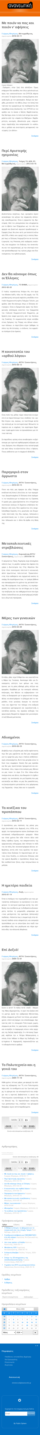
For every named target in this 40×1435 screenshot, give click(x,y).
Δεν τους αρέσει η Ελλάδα (18, 1243)
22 (27, 1325)
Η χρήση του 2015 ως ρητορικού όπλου (19, 1266)
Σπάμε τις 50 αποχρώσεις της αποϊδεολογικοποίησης (16, 1260)
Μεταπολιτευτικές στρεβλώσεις (16, 545)
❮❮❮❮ (8, 1126)
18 (4, 1316)
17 (36, 1322)
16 (32, 1322)
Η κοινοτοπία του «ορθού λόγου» (16, 354)
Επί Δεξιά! (10, 950)
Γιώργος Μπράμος (10, 34)
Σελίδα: (14, 1120)
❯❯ (25, 1126)
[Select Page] (20, 1120)
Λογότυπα (8, 1365)
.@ (21, 1383)
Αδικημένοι (11, 737)
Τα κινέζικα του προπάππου (14, 810)
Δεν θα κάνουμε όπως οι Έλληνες (20, 1185)
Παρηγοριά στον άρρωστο (15, 474)
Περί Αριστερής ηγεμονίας (14, 153)
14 (22, 1322)
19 (4, 1319)
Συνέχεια (34, 136)
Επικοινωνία (9, 1362)
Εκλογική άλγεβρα (20, 1254)
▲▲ (36, 1345)
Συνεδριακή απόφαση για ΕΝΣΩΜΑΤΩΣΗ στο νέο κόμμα (21, 1237)
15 (27, 1322)
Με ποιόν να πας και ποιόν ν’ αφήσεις (18, 25)
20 (4, 1322)
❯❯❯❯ (31, 1126)
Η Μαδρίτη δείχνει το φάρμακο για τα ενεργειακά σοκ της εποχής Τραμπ (20, 1230)
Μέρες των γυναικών (18, 618)
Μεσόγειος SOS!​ (15, 1248)
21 (4, 1325)
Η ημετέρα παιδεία (17, 885)
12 (13, 1322)
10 (36, 1319)
